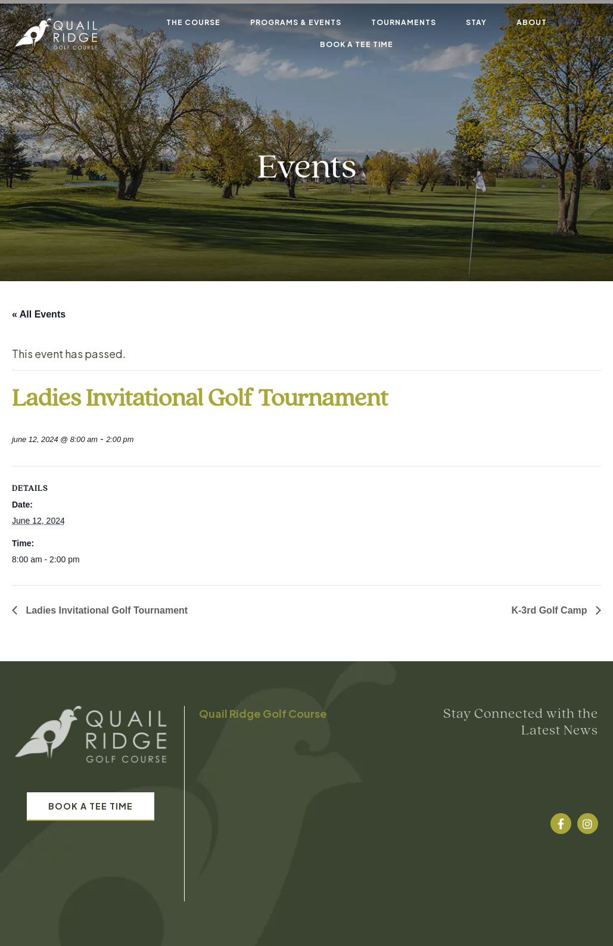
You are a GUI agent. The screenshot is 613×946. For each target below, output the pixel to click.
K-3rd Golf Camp (550, 610)
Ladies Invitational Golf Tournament (105, 610)
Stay (476, 22)
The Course (193, 22)
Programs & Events (295, 22)
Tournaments (403, 22)
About (531, 22)
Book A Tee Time (356, 44)
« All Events (39, 314)
